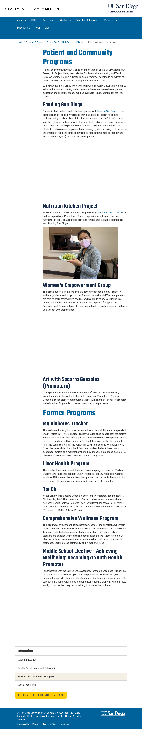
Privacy (35, 724)
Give (47, 27)
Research (110, 20)
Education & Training (88, 20)
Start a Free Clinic (26, 684)
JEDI (35, 20)
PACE (37, 27)
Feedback (64, 724)
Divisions (49, 20)
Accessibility (23, 724)
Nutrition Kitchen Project (110, 212)
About (21, 20)
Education (81, 42)
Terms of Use (49, 724)
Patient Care (23, 27)
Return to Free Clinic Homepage (41, 695)
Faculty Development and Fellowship (36, 668)
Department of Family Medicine (32, 9)
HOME (19, 42)
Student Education (26, 659)
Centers (65, 20)
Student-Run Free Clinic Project (60, 42)
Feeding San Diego (107, 111)
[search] (123, 35)
